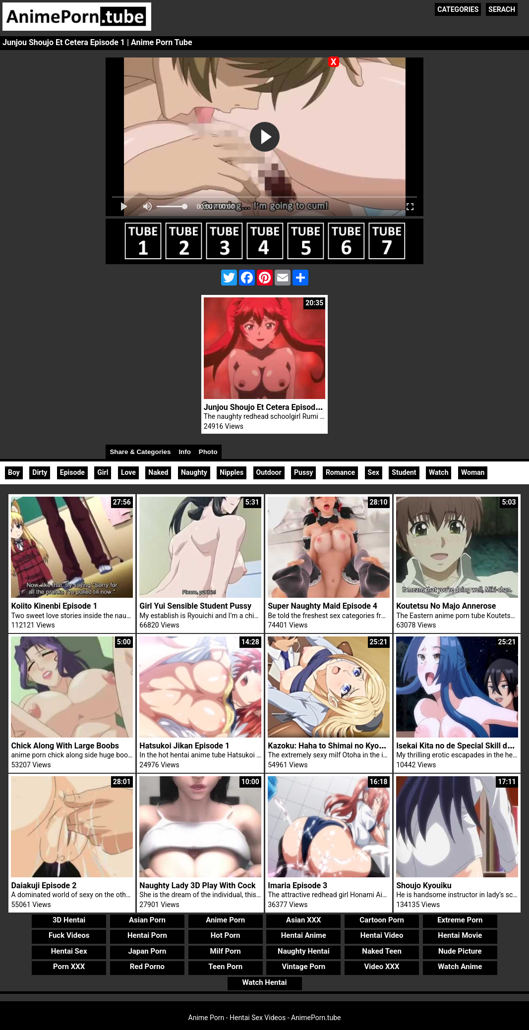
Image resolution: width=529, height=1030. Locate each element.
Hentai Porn (147, 935)
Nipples (231, 472)
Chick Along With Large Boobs (64, 745)
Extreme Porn (459, 920)
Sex (373, 472)
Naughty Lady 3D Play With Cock (197, 885)
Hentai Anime (303, 935)
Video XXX (382, 966)
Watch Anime (460, 966)
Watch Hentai (264, 982)
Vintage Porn (304, 966)
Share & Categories (140, 452)
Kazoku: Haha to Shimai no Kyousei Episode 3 (349, 745)
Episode (72, 472)
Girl (102, 472)
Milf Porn (225, 951)
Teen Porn (225, 966)
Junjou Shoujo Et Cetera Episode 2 (265, 407)
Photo (208, 452)
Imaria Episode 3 (297, 885)
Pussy (303, 472)
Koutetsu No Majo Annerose (446, 606)
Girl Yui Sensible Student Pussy (195, 606)
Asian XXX (303, 920)
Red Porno (147, 966)
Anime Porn (225, 920)
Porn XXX (69, 966)
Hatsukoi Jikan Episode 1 (184, 745)
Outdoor (269, 472)
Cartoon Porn (381, 920)
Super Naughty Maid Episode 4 (322, 606)
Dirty (39, 472)
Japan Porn (147, 951)
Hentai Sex (69, 951)
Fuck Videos (69, 935)
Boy (14, 472)
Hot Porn (225, 935)
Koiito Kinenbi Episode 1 (54, 606)
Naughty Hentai (304, 951)
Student (404, 472)
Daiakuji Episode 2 (43, 885)
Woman (472, 472)
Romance (340, 472)
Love (128, 472)
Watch (438, 472)
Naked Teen (382, 951)
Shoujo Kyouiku (424, 885)
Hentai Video (382, 935)
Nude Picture (460, 951)
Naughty (194, 472)
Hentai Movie (460, 935)
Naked (158, 472)
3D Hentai (69, 920)
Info (184, 452)
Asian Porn (147, 920)
